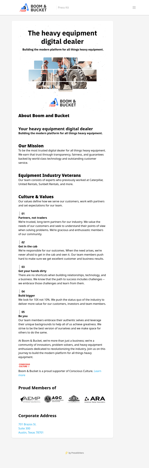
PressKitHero (77, 452)
